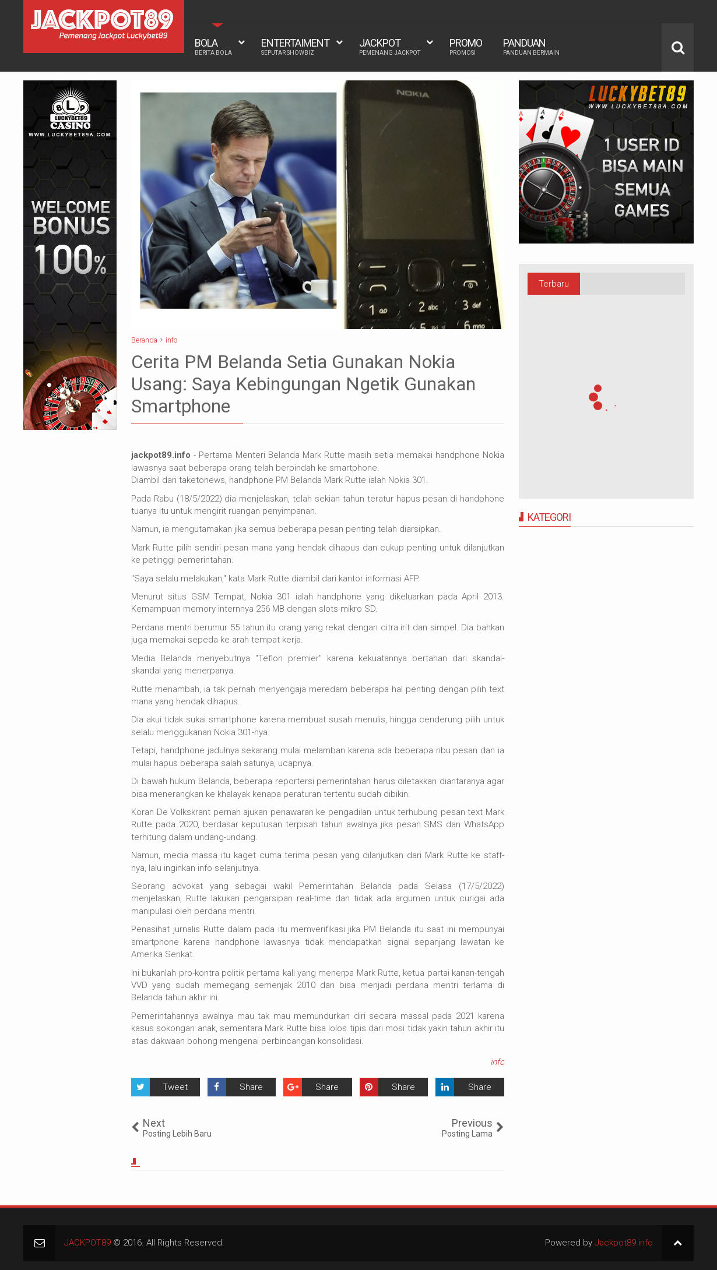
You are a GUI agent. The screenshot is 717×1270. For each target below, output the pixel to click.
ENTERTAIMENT (295, 47)
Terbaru (554, 283)
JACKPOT (389, 47)
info (497, 1062)
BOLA (213, 47)
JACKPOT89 (87, 1242)
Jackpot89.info (624, 1242)
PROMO (465, 47)
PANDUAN (531, 47)
